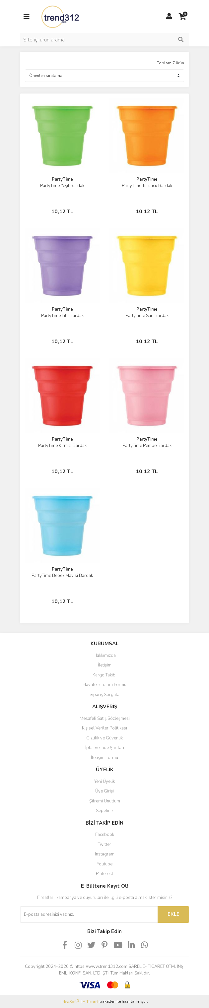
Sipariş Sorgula (104, 695)
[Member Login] (169, 17)
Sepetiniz (104, 811)
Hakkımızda (105, 656)
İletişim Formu (104, 758)
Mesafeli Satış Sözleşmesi (105, 719)
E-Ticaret (91, 1001)
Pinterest (104, 874)
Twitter (104, 845)
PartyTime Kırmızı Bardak (62, 446)
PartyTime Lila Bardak (62, 316)
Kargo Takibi (104, 675)
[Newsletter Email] (89, 914)
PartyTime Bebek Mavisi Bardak (62, 576)
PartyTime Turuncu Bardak (147, 186)
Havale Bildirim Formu (104, 685)
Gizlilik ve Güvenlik (104, 738)
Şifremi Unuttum (104, 801)
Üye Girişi (104, 791)
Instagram (104, 854)
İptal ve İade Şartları (104, 748)
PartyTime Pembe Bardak (147, 446)
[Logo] (61, 16)
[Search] (104, 39)
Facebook (104, 835)
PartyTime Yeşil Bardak (62, 186)
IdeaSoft (70, 1001)
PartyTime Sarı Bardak (147, 316)
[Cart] (182, 16)
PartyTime (62, 179)
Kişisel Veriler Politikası (104, 728)
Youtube (104, 864)
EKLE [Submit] (173, 914)
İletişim (104, 665)
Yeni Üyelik (104, 782)
